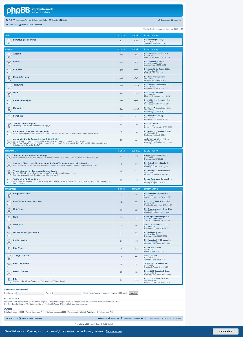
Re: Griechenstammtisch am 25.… (158, 209)
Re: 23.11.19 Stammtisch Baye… (157, 271)
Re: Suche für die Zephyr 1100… (157, 69)
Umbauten (18, 108)
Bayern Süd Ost (21, 271)
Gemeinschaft (11, 151)
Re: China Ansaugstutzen (154, 77)
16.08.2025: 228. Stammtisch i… (157, 263)
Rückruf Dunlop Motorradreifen (157, 100)
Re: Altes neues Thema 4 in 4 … (157, 53)
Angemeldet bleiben (119, 293)
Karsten (150, 257)
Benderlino (152, 242)
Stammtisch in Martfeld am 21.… (157, 224)
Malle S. (151, 281)
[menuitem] (9, 20)
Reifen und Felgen (22, 100)
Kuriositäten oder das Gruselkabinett (31, 131)
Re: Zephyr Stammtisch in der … (157, 279)
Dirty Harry (152, 71)
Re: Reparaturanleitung (153, 116)
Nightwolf (151, 211)
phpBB (85, 324)
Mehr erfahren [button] (114, 331)
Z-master (151, 273)
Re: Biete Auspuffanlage (154, 40)
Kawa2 (150, 94)
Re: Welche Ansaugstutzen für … (157, 108)
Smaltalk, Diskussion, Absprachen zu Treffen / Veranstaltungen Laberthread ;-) (51, 163)
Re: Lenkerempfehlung (153, 92)
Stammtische (10, 189)
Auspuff (17, 54)
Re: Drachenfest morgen (154, 232)
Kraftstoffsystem (21, 77)
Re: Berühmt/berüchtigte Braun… (157, 131)
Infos (7, 35)
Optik (15, 92)
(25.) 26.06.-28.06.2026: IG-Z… (156, 155)
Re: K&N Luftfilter (151, 123)
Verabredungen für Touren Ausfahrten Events (35, 171)
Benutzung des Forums (24, 40)
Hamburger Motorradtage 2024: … (158, 217)
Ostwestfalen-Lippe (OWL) (26, 232)
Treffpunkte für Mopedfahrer (27, 179)
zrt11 (149, 250)
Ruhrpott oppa (153, 141)
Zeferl (150, 41)
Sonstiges (18, 116)
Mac (149, 55)
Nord (15, 217)
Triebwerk (18, 85)
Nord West (18, 225)
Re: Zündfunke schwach (154, 61)
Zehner (150, 173)
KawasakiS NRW (21, 263)
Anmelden (9, 289)
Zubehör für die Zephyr (24, 123)
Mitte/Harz (18, 209)
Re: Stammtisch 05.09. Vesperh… (157, 240)
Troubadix (151, 133)
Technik (8, 49)
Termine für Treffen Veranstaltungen (30, 155)
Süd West (17, 248)
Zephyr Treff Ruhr (21, 256)
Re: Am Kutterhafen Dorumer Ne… (158, 179)
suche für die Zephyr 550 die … (157, 139)
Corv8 (150, 165)
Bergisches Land (21, 193)
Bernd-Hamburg (154, 63)
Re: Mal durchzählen (152, 248)
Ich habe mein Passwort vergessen (96, 293)
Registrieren (22, 289)
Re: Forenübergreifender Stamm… (158, 193)
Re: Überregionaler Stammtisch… (157, 171)
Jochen (150, 226)
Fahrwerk (17, 69)
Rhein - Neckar (20, 240)
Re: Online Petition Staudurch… (157, 163)
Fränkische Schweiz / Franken (27, 201)
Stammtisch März (151, 255)
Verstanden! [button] (225, 331)
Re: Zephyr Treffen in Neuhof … (157, 201)
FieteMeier (91, 312)
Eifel (15, 279)
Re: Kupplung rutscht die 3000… (157, 85)
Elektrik (17, 61)
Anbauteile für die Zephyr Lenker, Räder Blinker (36, 139)
